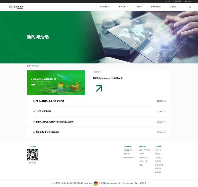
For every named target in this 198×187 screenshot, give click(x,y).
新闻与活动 (155, 6)
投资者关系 (159, 165)
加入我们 (169, 1)
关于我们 (173, 6)
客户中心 (188, 1)
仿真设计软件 (128, 150)
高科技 (141, 154)
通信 (141, 165)
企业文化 (158, 154)
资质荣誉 (158, 161)
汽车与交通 (143, 161)
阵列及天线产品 (128, 157)
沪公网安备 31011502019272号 (106, 183)
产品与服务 (104, 6)
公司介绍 (158, 150)
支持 (138, 6)
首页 (28, 66)
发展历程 (158, 157)
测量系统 (126, 154)
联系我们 (178, 1)
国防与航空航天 (144, 150)
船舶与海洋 (143, 157)
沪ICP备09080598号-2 (129, 183)
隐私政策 (143, 183)
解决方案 (122, 6)
